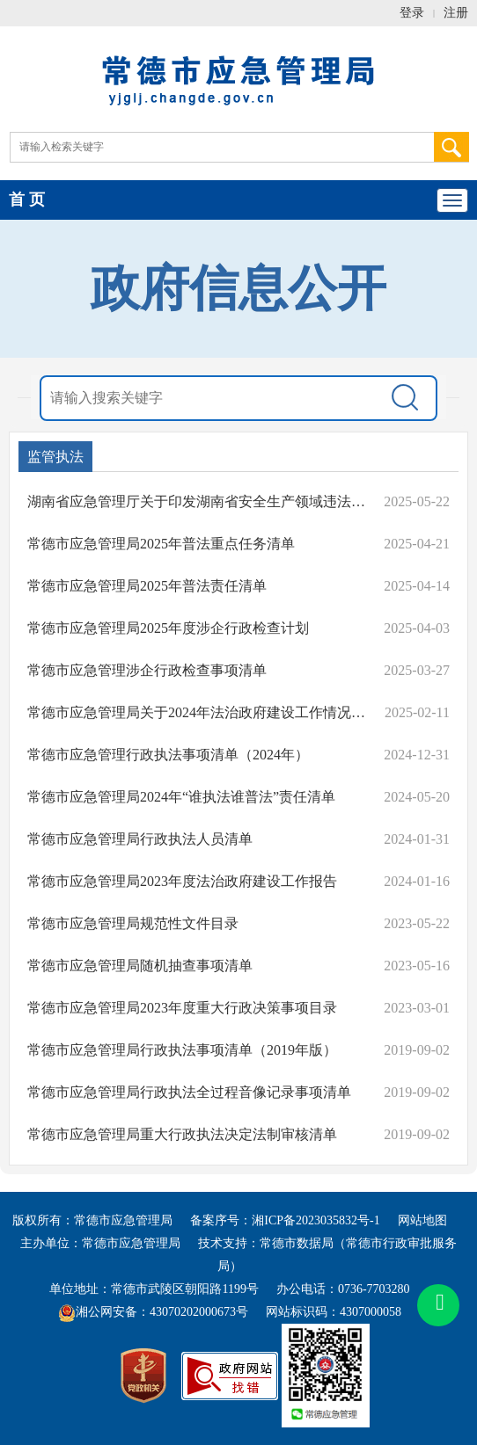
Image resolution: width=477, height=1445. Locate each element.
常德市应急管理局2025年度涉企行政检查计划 (168, 628)
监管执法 (55, 456)
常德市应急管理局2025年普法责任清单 (147, 585)
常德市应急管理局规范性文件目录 (132, 923)
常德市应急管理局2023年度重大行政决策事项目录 (182, 1007)
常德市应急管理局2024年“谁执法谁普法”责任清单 (181, 796)
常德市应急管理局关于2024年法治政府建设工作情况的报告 (196, 712)
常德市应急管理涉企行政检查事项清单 (147, 670)
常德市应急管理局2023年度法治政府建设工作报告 (182, 881)
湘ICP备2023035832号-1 (315, 1220)
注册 (456, 12)
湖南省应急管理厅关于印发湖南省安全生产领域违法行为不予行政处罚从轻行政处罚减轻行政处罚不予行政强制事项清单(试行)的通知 (196, 501)
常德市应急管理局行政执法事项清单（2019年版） (182, 1049)
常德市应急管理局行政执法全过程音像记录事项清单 (189, 1092)
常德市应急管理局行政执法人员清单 (140, 838)
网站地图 (422, 1220)
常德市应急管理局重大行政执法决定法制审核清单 (182, 1134)
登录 (412, 12)
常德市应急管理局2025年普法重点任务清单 (161, 543)
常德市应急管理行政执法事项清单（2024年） (168, 754)
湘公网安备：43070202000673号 (153, 1311)
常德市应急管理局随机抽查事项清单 (140, 965)
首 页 (27, 199)
